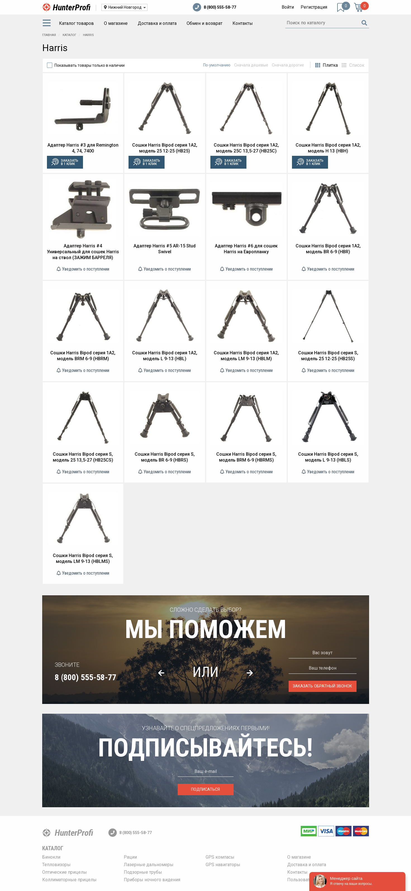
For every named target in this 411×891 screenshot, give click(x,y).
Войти (288, 7)
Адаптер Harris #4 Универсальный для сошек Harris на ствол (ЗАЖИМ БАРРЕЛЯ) (83, 251)
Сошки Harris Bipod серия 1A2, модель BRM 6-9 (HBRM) (82, 355)
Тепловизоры (56, 864)
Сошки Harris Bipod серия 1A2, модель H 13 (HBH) (328, 148)
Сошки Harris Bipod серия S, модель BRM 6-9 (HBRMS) (246, 457)
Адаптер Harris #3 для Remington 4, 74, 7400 (82, 148)
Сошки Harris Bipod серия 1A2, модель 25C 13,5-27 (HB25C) (246, 148)
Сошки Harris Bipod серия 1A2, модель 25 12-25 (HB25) (164, 148)
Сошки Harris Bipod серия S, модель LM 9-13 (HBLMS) (83, 558)
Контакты (242, 23)
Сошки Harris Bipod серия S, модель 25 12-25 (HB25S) (328, 355)
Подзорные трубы (143, 872)
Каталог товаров (76, 23)
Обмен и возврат (204, 23)
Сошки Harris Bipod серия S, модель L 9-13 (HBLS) (328, 457)
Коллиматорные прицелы (69, 879)
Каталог (52, 848)
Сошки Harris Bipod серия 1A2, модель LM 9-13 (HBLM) (246, 355)
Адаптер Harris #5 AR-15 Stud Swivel (165, 248)
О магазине (116, 23)
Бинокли (51, 857)
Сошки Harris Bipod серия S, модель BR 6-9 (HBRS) (165, 457)
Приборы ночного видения (152, 879)
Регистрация (314, 7)
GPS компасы (220, 857)
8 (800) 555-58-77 (214, 7)
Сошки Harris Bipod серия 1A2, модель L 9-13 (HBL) (164, 355)
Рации (130, 857)
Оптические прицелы (64, 872)
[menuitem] (47, 23)
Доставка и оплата (157, 23)
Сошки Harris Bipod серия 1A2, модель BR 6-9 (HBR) (328, 248)
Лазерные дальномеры (149, 864)
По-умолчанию (217, 65)
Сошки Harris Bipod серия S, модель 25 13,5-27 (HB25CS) (83, 457)
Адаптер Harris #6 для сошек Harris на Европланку (246, 248)
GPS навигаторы (223, 864)
